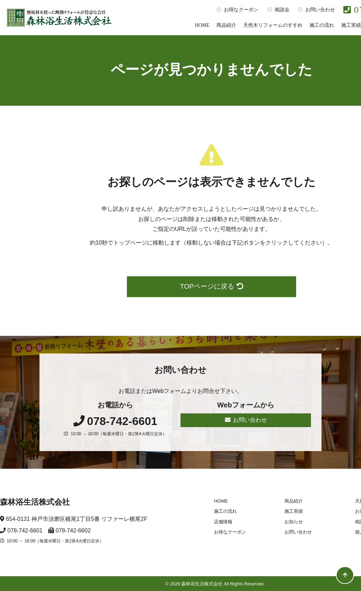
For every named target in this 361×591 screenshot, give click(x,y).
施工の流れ (322, 25)
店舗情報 (223, 521)
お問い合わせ (316, 9)
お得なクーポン (237, 9)
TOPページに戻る (211, 286)
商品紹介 (226, 25)
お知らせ (293, 521)
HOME (202, 25)
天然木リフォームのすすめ (272, 25)
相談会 (278, 9)
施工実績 (293, 511)
